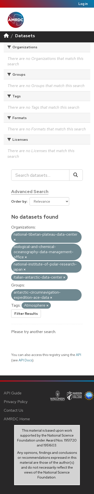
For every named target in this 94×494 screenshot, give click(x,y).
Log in (83, 4)
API (78, 355)
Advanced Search (29, 191)
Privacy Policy (16, 401)
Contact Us (13, 410)
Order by (19, 201)
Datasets (25, 35)
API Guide (13, 393)
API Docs (25, 360)
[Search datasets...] (40, 175)
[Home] (6, 35)
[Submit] (76, 175)
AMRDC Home (17, 419)
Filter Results (26, 313)
